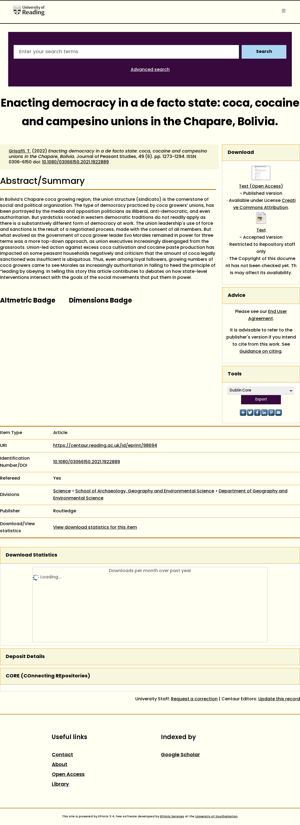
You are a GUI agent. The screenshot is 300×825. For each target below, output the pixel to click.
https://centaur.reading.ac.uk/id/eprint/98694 (105, 445)
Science (62, 491)
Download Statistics (31, 555)
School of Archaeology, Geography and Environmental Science (144, 491)
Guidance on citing (260, 351)
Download (241, 152)
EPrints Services (172, 816)
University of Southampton (216, 816)
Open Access (68, 774)
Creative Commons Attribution (264, 204)
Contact (62, 755)
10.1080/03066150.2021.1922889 (75, 162)
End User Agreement (267, 315)
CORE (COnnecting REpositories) (48, 676)
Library (60, 784)
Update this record (279, 699)
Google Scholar (180, 755)
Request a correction (194, 699)
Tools (235, 374)
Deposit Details (25, 657)
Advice (236, 295)
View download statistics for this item (95, 527)
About (59, 765)
